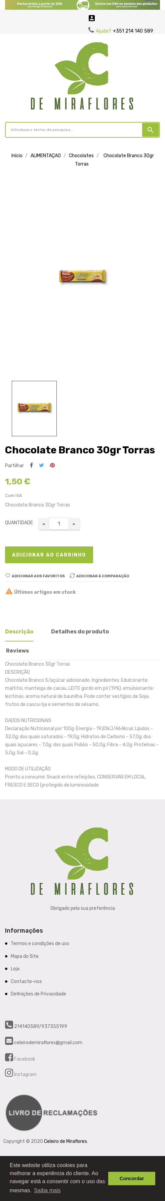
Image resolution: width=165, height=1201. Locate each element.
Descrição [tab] (19, 631)
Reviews (17, 651)
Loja (15, 969)
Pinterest (52, 465)
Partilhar (31, 465)
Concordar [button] (132, 1178)
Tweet (41, 465)
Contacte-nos (26, 981)
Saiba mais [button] (47, 1190)
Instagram (25, 1074)
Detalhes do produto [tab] (80, 631)
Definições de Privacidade (38, 994)
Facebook (24, 1059)
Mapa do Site (25, 956)
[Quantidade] (59, 524)
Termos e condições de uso (40, 943)
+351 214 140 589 (133, 31)
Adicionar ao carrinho (49, 555)
